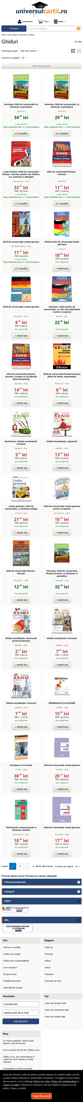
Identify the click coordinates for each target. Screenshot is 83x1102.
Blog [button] (5, 1033)
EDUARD (62, 181)
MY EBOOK (59, 513)
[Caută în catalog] (78, 28)
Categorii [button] (9, 891)
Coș (43, 21)
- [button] (79, 901)
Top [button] (47, 996)
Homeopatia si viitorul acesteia (17, 1068)
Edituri (48, 961)
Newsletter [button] (9, 996)
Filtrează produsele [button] (15, 882)
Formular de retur (53, 981)
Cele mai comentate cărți (57, 1010)
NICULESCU (18, 181)
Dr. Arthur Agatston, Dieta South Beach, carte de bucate (18, 1041)
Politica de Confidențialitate (16, 961)
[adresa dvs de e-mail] (21, 1013)
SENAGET (18, 580)
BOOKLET (18, 316)
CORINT (59, 708)
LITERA (18, 513)
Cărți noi (49, 947)
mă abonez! (21, 1021)
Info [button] (5, 940)
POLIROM (59, 834)
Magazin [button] (49, 940)
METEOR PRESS (18, 246)
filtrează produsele (41, 66)
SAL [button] (6, 920)
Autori (47, 967)
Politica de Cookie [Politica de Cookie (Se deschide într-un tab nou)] (41, 1081)
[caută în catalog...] (51, 28)
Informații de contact (13, 987)
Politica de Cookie (11, 954)
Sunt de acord (41, 1096)
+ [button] (79, 882)
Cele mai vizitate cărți (55, 1016)
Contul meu (25, 21)
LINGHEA (21, 111)
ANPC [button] (7, 901)
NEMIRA (18, 448)
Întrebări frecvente (12, 981)
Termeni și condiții (11, 947)
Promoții (49, 954)
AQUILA (62, 249)
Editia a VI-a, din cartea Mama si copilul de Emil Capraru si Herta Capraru (18, 1059)
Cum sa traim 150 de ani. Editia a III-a (21, 1050)
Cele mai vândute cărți (55, 1003)
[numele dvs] (21, 1004)
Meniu (58, 21)
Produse (14, 28)
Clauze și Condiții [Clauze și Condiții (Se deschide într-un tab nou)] (11, 1085)
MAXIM (59, 316)
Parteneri (49, 974)
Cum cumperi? (10, 967)
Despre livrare (10, 974)
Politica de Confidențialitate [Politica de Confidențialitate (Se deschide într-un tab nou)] (64, 1081)
